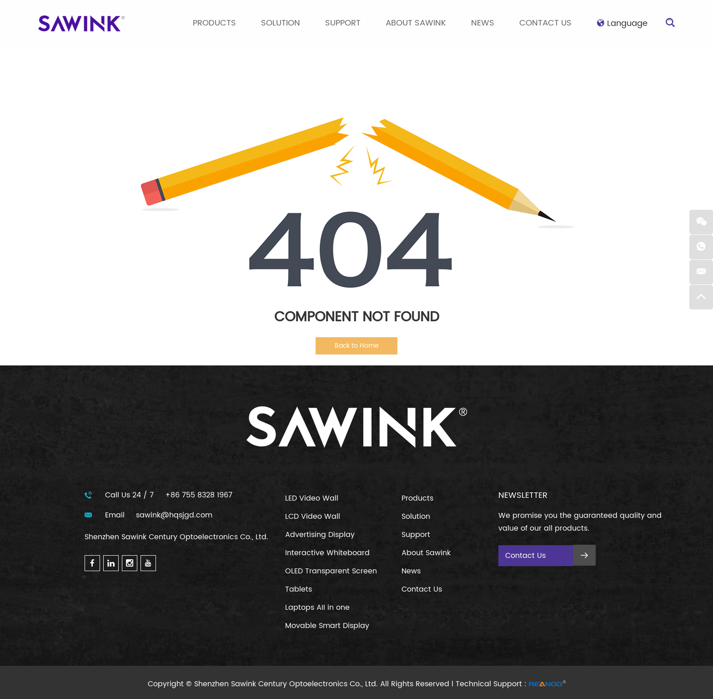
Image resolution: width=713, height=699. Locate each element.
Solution (280, 23)
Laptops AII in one (317, 607)
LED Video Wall (311, 498)
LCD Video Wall (312, 516)
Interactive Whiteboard (327, 553)
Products (214, 23)
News (482, 23)
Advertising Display (320, 535)
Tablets (298, 589)
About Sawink (416, 23)
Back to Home (357, 345)
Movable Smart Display (327, 626)
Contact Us (545, 23)
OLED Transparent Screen (331, 571)
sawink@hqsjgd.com (174, 515)
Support (343, 23)
